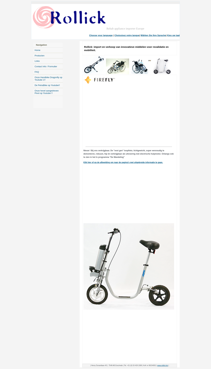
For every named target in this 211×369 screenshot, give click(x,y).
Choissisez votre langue (126, 35)
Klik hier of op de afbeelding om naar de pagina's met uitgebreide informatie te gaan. (123, 162)
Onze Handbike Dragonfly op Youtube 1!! (48, 78)
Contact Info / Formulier (46, 66)
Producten (39, 55)
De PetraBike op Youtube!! (47, 85)
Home (37, 50)
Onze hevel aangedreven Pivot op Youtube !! (47, 91)
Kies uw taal (173, 35)
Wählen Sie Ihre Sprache (153, 35)
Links (37, 61)
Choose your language (101, 35)
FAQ (37, 72)
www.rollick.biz (162, 365)
